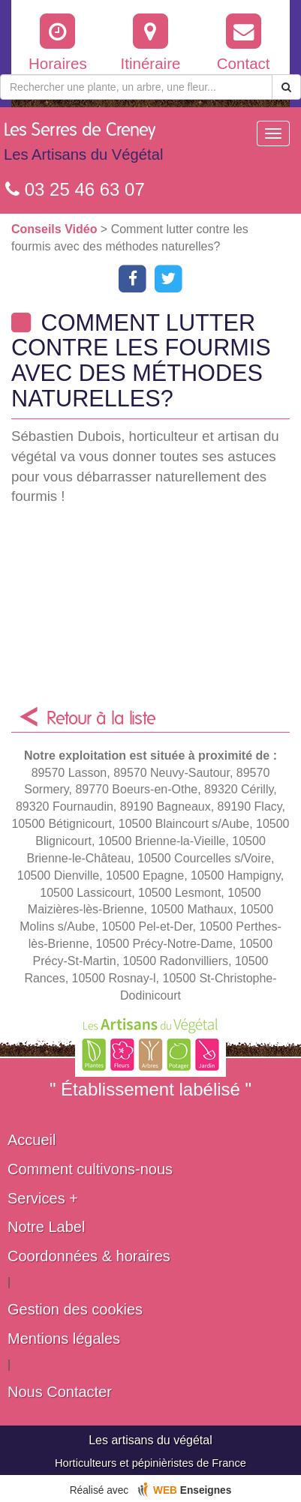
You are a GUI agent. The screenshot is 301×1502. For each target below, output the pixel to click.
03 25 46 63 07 (75, 189)
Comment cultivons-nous (90, 1169)
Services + (43, 1198)
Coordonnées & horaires (89, 1256)
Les (83, 145)
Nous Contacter (60, 1392)
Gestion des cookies (75, 1309)
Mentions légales (64, 1338)
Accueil (32, 1140)
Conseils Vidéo (56, 229)
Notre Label (46, 1227)
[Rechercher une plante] (136, 87)
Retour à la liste (101, 719)
